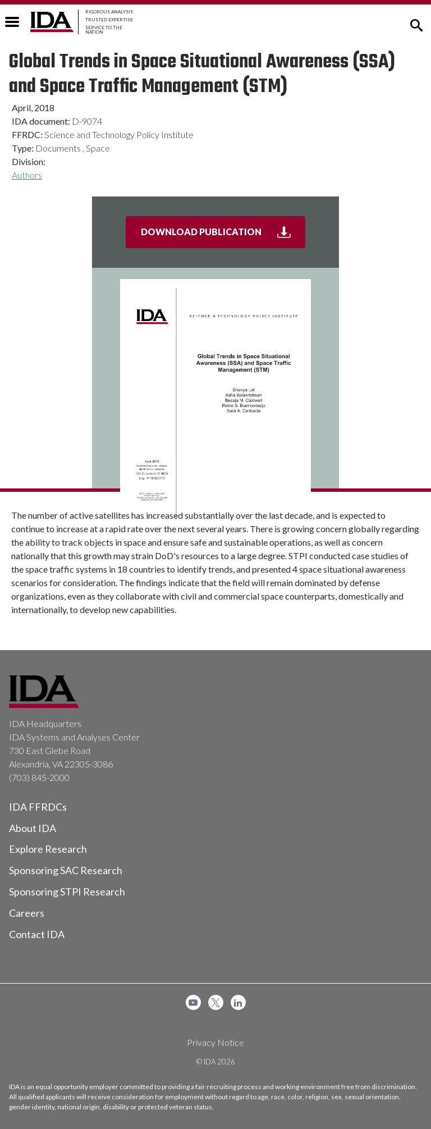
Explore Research (48, 849)
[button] (416, 24)
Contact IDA (37, 934)
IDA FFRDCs (38, 807)
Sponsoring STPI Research (67, 891)
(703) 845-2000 (39, 777)
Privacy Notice (215, 1042)
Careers (26, 913)
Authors (27, 175)
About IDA (32, 828)
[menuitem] (193, 1002)
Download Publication (223, 236)
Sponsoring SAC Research (65, 870)
